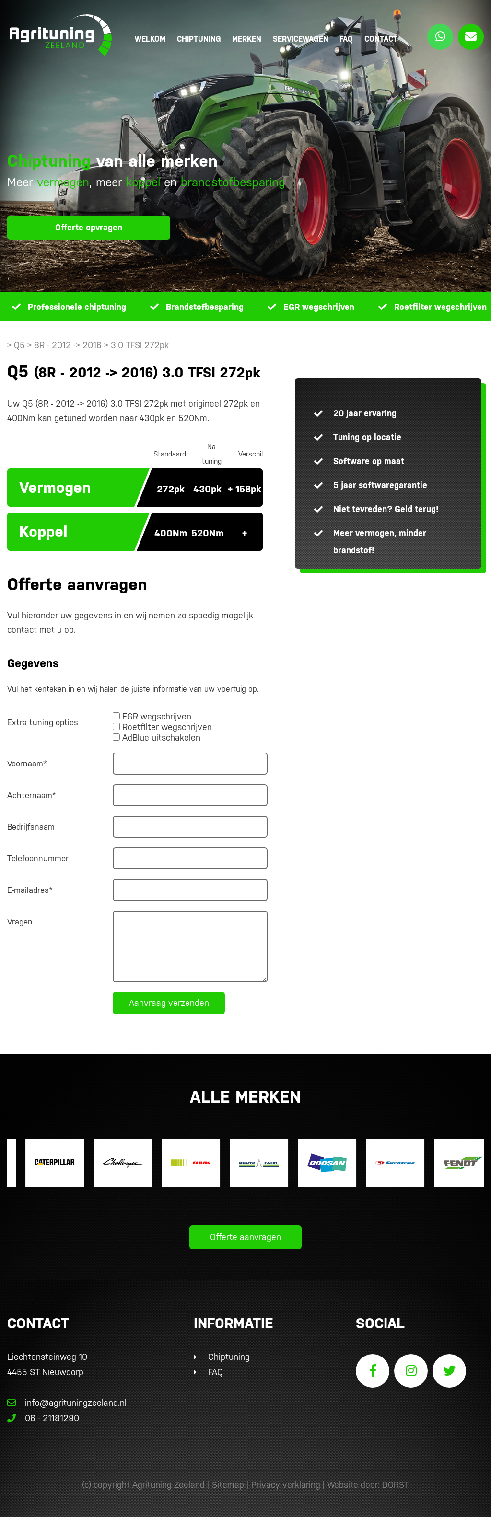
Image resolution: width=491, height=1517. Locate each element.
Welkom (150, 39)
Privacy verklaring (285, 1485)
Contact (380, 39)
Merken (246, 39)
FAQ (346, 39)
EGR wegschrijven (318, 307)
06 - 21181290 (43, 1418)
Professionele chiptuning (77, 307)
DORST (395, 1485)
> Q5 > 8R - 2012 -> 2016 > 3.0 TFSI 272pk (88, 345)
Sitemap (228, 1485)
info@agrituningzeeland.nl (67, 1403)
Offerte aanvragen (245, 1237)
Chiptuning (199, 39)
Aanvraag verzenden (169, 1003)
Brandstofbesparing (205, 307)
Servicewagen (300, 39)
